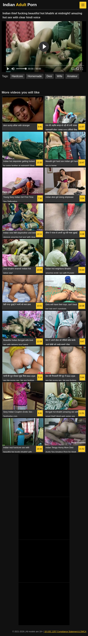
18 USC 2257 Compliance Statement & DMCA (65, 631)
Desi (49, 76)
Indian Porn (20, 4)
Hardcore (17, 76)
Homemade (35, 76)
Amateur (72, 76)
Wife (59, 76)
